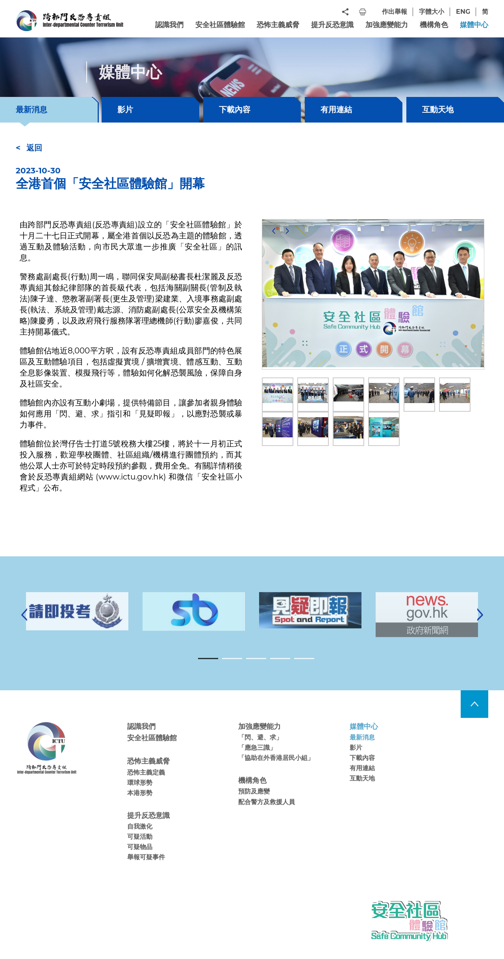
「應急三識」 (257, 758)
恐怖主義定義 (146, 783)
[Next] (287, 231)
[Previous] (274, 231)
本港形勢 (139, 803)
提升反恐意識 (332, 24)
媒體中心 (474, 24)
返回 (34, 147)
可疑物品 (139, 858)
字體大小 (431, 11)
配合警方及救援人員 (266, 812)
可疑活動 (139, 847)
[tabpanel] (310, 621)
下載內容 (234, 109)
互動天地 (438, 109)
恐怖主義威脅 (278, 24)
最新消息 (362, 748)
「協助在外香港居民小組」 (276, 769)
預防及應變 (254, 802)
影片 (125, 109)
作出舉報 (394, 11)
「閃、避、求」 (260, 748)
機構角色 (434, 24)
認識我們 (169, 24)
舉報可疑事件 (146, 868)
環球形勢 (139, 793)
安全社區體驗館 (220, 24)
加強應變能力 (386, 24)
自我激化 (139, 837)
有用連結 (336, 109)
